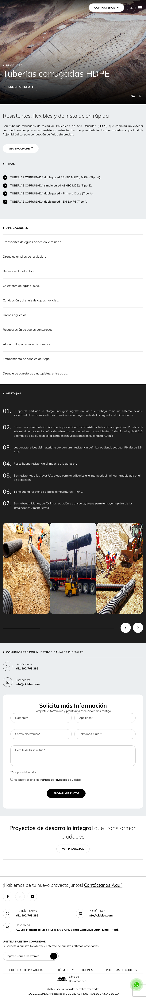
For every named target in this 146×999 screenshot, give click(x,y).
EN (131, 7)
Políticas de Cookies (121, 970)
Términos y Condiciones (75, 970)
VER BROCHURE (19, 148)
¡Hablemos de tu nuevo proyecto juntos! (62, 885)
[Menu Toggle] (140, 7)
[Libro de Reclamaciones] (62, 979)
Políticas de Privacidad (53, 780)
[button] (133, 97)
